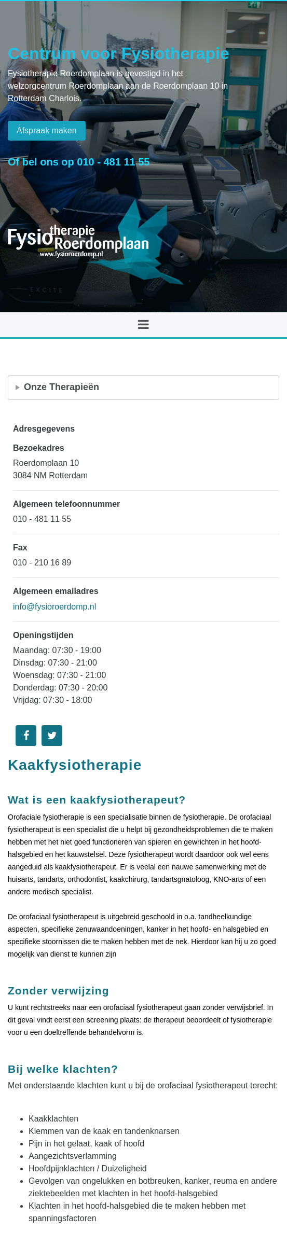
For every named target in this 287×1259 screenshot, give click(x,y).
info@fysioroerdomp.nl (54, 606)
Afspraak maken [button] (47, 130)
